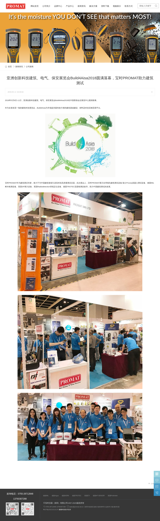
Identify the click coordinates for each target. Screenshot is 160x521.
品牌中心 (58, 6)
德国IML (46, 496)
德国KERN (65, 496)
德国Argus (55, 496)
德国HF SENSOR (99, 496)
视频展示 (117, 6)
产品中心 (70, 6)
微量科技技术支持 (65, 509)
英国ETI (87, 496)
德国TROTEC (76, 496)
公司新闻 (29, 66)
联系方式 (129, 6)
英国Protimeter (113, 496)
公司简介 (46, 6)
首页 (10, 66)
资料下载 (105, 6)
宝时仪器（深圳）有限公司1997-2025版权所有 (64, 503)
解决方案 (93, 6)
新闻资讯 (82, 6)
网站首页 (35, 6)
